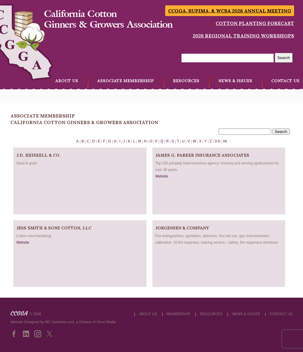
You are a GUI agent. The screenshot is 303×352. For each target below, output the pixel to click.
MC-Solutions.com (59, 322)
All (225, 141)
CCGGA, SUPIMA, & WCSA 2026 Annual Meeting (229, 11)
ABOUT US (66, 80)
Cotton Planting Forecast (255, 23)
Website (161, 176)
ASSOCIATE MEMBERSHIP (125, 80)
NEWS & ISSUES (235, 80)
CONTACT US (285, 80)
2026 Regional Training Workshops (243, 36)
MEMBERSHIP (179, 314)
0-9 (217, 141)
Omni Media (106, 322)
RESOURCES (186, 80)
